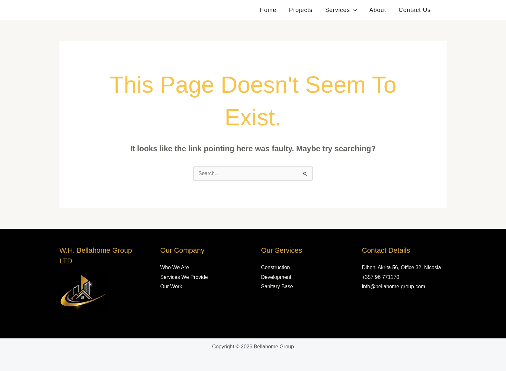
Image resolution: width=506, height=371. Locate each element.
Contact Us (415, 10)
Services (343, 10)
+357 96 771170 (381, 277)
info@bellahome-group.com (394, 286)
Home (272, 10)
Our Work (171, 286)
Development (276, 277)
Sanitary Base (277, 286)
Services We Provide (184, 277)
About (379, 10)
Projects (304, 10)
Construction (275, 267)
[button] (355, 10)
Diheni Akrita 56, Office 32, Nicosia (401, 267)
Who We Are (174, 267)
